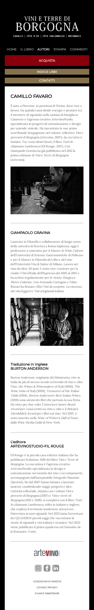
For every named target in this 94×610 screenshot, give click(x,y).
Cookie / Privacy (47, 587)
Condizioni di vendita (47, 581)
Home (12, 49)
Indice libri (47, 72)
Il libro (27, 49)
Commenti (78, 49)
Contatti (47, 80)
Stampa (59, 49)
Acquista (47, 60)
